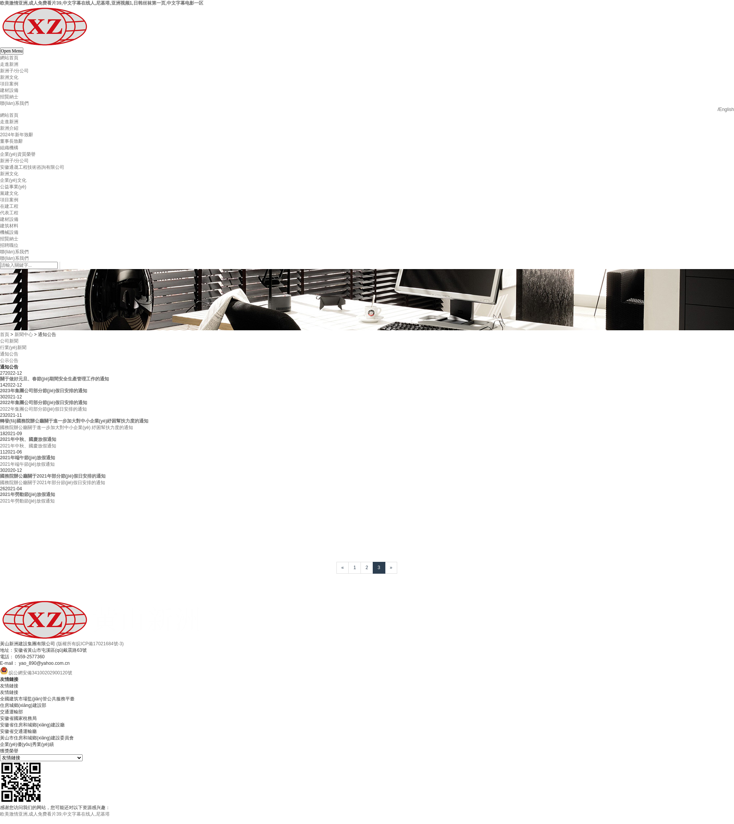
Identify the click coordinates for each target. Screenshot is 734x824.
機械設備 (9, 232)
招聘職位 (9, 245)
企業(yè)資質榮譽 (18, 154)
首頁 (4, 334)
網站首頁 (9, 57)
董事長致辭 (11, 141)
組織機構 (9, 147)
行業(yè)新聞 (13, 347)
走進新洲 (9, 64)
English (726, 109)
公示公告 (9, 360)
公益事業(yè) (13, 186)
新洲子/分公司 (14, 70)
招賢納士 (9, 97)
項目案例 (9, 83)
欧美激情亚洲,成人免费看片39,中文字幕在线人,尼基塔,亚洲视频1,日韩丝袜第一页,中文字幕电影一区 (101, 3)
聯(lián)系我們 (14, 103)
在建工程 (9, 206)
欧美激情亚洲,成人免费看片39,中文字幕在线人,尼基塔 (55, 814)
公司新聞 (9, 341)
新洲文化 (9, 77)
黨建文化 (9, 193)
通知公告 (9, 354)
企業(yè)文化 (13, 180)
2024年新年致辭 (16, 134)
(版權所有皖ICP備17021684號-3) (89, 643)
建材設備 (9, 90)
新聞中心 (24, 334)
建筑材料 (9, 225)
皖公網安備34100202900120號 (40, 673)
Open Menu (12, 51)
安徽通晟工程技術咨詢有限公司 (32, 167)
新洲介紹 (9, 128)
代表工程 (9, 212)
